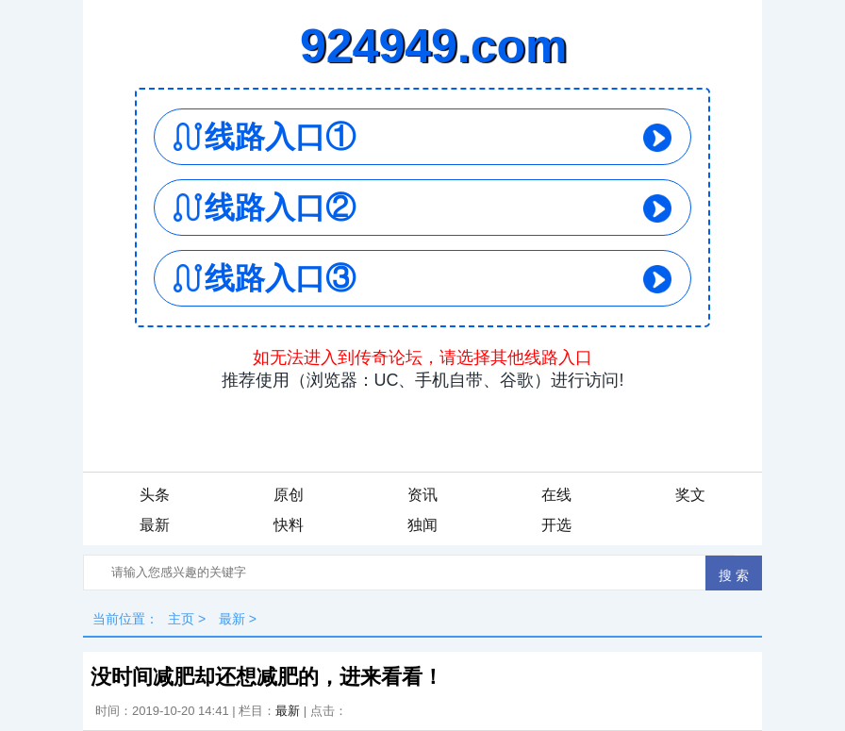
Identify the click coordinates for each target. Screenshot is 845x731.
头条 (155, 495)
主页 (181, 618)
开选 (556, 525)
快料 (288, 525)
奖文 (690, 495)
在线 (556, 495)
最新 (155, 525)
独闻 (422, 525)
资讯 (422, 495)
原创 (288, 495)
